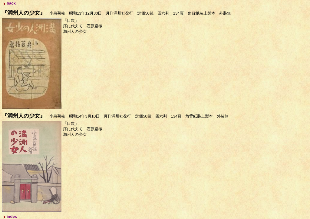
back (11, 3)
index (12, 216)
